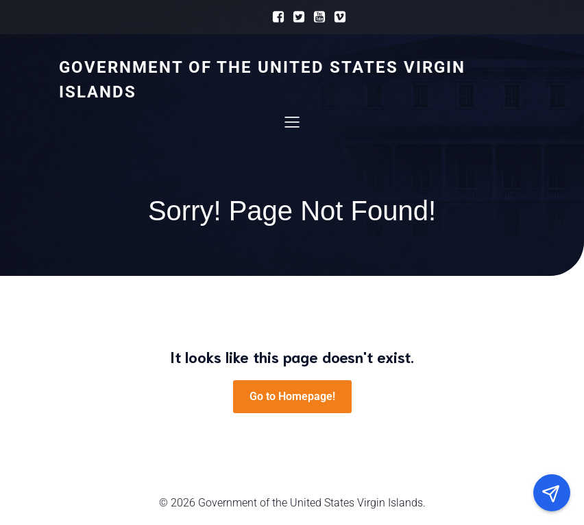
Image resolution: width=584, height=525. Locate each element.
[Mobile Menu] (292, 121)
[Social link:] (275, 17)
